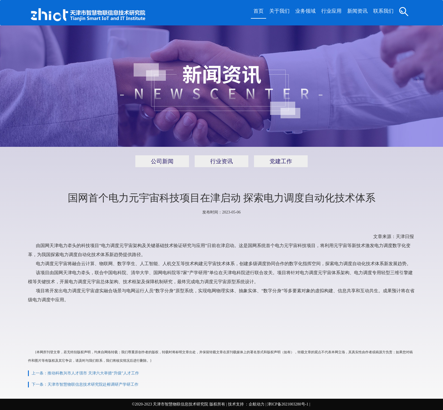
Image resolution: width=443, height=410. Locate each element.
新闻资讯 (357, 11)
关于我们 (279, 11)
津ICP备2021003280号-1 (287, 404)
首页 (258, 11)
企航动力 (256, 404)
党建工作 (281, 161)
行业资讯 (221, 161)
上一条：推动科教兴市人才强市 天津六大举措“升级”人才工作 (85, 373)
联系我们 (383, 11)
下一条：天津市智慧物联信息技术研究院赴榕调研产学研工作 (85, 384)
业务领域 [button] (305, 11)
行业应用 (331, 11)
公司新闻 (162, 161)
